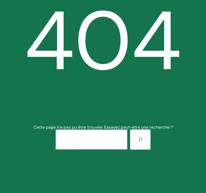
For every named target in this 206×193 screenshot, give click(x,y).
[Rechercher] (140, 139)
